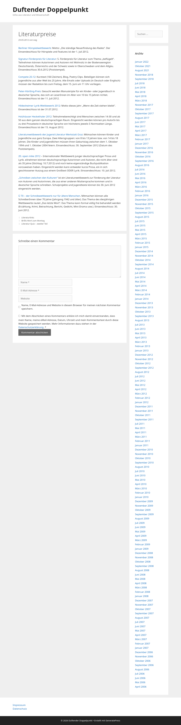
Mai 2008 (140, 578)
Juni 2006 (140, 678)
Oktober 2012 (142, 363)
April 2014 (140, 285)
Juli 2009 (140, 522)
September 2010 (144, 462)
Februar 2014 (142, 294)
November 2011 (144, 410)
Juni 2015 (140, 225)
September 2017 (144, 113)
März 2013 (141, 341)
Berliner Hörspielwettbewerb (34, 48)
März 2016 (141, 186)
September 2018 (144, 79)
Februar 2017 (142, 139)
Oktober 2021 (142, 66)
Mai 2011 (140, 428)
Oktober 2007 (142, 609)
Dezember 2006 (144, 652)
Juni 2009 (140, 527)
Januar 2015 (141, 247)
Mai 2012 (140, 385)
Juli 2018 (140, 83)
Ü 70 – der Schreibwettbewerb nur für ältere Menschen (49, 195)
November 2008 (144, 557)
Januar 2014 (141, 298)
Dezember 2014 (144, 251)
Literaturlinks (27, 217)
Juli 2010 (140, 471)
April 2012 (140, 389)
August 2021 (142, 70)
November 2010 (144, 454)
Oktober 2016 (142, 156)
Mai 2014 (140, 281)
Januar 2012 (141, 402)
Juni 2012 (140, 380)
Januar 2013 (141, 350)
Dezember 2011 (144, 406)
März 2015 (141, 238)
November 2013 (144, 307)
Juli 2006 (140, 673)
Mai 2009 (140, 531)
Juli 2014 (140, 273)
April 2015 (140, 234)
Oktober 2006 (142, 660)
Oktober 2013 (142, 311)
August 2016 (142, 165)
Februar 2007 (142, 643)
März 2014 (141, 290)
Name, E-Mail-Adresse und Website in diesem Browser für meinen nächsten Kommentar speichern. (71, 307)
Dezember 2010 (144, 449)
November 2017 (144, 104)
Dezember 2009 (144, 501)
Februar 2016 (142, 191)
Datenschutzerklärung (31, 327)
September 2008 (144, 566)
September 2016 (144, 160)
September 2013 (144, 316)
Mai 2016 (140, 178)
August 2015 (142, 216)
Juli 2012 (140, 376)
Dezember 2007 (144, 600)
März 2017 (141, 135)
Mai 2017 (140, 126)
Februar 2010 (142, 492)
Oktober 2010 (142, 458)
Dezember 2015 (144, 199)
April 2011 (140, 432)
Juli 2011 (140, 423)
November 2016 (144, 152)
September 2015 (144, 212)
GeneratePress (113, 720)
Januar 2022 (141, 61)
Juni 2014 (140, 277)
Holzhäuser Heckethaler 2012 (34, 116)
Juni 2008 (140, 574)
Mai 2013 (140, 333)
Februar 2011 (142, 441)
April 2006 (140, 686)
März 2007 (141, 639)
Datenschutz (20, 708)
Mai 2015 (140, 229)
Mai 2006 (140, 682)
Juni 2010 (140, 475)
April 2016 (140, 182)
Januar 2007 (141, 647)
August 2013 (142, 320)
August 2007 (142, 617)
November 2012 (144, 359)
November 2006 (144, 656)
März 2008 (141, 587)
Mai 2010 (140, 479)
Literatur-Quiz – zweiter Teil (34, 223)
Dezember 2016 (144, 147)
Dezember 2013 (144, 303)
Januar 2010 (141, 497)
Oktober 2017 (142, 109)
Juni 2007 (140, 626)
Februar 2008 (142, 591)
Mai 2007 (140, 630)
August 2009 (142, 518)
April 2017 (140, 130)
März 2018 (141, 100)
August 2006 (142, 669)
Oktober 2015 (142, 208)
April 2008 (140, 583)
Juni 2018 (140, 87)
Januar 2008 (141, 596)
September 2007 (144, 613)
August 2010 (142, 466)
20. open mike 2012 (29, 156)
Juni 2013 (140, 328)
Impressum (19, 705)
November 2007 (144, 604)
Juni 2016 (140, 173)
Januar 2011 (141, 445)
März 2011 (141, 436)
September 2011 (144, 419)
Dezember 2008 (144, 553)
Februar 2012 (142, 397)
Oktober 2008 (142, 561)
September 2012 (144, 367)
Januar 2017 (141, 143)
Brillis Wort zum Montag (33, 220)
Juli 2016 (140, 169)
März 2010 (141, 488)
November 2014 (144, 255)
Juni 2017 (140, 122)
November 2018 (144, 74)
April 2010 (140, 484)
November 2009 (144, 505)
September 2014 (144, 264)
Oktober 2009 (142, 509)
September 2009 (144, 514)
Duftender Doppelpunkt (50, 9)
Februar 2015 (142, 242)
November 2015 (144, 204)
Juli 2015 (140, 221)
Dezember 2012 (144, 354)
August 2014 (142, 268)
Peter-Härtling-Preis (29, 91)
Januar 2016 (141, 195)
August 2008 (142, 570)
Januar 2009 (141, 548)
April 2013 (140, 337)
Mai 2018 (140, 92)
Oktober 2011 (142, 415)
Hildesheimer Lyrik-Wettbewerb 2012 (39, 105)
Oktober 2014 (142, 260)
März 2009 (141, 540)
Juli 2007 (140, 622)
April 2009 (140, 535)
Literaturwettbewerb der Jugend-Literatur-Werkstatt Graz (50, 134)
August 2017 (142, 117)
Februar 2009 (142, 544)
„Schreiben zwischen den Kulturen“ (38, 177)
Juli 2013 (140, 324)
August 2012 (142, 372)
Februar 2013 (142, 346)
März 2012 (141, 393)
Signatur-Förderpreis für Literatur (37, 58)
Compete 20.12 (26, 76)
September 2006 (144, 665)
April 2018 (140, 96)
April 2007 (140, 635)
